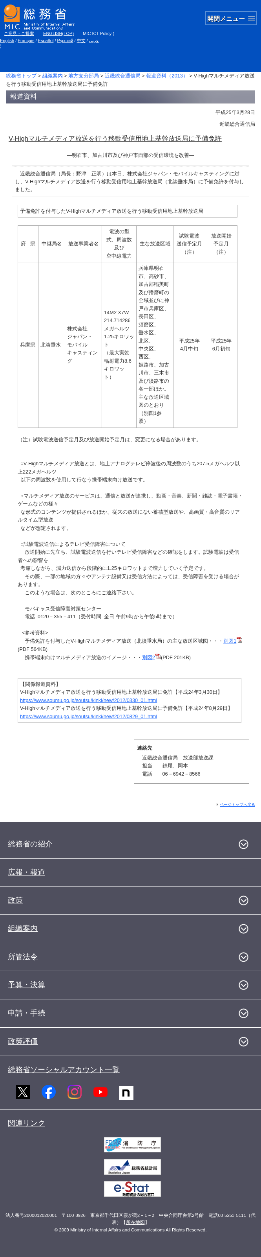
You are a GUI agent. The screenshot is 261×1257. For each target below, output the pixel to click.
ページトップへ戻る (237, 804)
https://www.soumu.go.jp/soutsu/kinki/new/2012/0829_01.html (88, 716)
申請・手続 (26, 1013)
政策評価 (23, 1041)
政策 (15, 900)
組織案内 (52, 76)
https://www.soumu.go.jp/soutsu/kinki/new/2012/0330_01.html (88, 700)
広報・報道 (26, 872)
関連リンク (26, 1123)
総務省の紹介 (30, 844)
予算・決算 (26, 985)
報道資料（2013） (167, 76)
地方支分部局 (83, 76)
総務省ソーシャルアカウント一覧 (64, 1069)
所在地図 (135, 1222)
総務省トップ (21, 76)
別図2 (151, 657)
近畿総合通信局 (123, 76)
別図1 (232, 641)
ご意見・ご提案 (19, 33)
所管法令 (23, 957)
